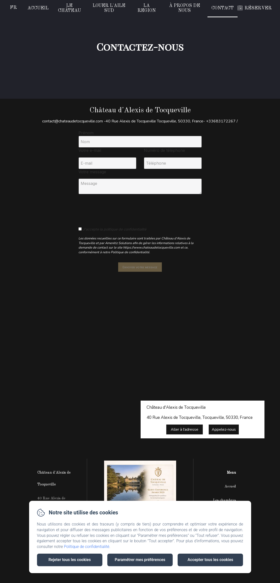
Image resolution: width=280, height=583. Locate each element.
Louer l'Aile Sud (109, 8)
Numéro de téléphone (164, 150)
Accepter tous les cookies (210, 559)
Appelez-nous (224, 429)
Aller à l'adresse (184, 429)
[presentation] (116, 207)
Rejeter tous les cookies (69, 559)
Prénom (85, 132)
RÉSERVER (258, 8)
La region (146, 8)
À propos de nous (184, 8)
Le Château (69, 8)
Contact (222, 8)
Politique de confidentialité (86, 546)
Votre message (92, 171)
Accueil (38, 8)
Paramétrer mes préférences (140, 559)
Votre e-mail (89, 150)
